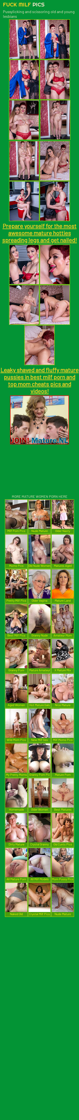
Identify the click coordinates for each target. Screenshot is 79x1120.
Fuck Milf (24, 4)
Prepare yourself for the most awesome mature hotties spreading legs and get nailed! (39, 232)
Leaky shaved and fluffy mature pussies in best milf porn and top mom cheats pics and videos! (39, 380)
